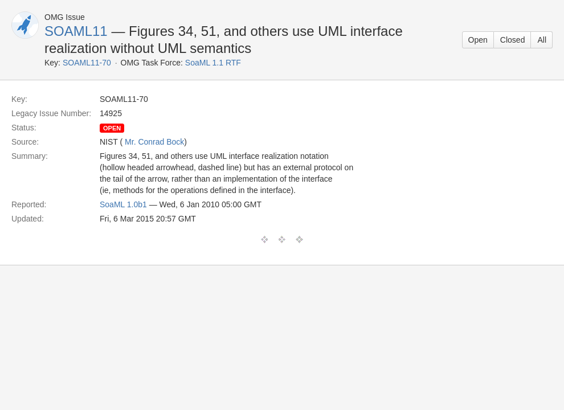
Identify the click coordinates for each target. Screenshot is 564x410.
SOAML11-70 (87, 62)
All (541, 39)
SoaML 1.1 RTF (213, 62)
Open (478, 39)
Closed (512, 39)
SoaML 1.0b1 (123, 204)
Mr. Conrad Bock (154, 141)
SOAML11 (76, 31)
